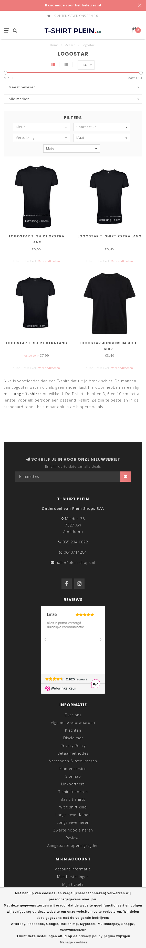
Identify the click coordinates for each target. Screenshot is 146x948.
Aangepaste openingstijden (73, 845)
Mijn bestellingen (73, 876)
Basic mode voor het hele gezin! (73, 5)
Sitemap (73, 776)
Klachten (73, 730)
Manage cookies (73, 942)
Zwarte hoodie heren (73, 830)
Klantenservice (73, 768)
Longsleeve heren (73, 822)
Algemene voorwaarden (73, 722)
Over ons (73, 714)
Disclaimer (73, 737)
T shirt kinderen (73, 791)
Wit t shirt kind (73, 807)
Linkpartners (73, 784)
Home (54, 45)
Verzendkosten (49, 261)
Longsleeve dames (73, 814)
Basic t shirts (73, 799)
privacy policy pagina (97, 936)
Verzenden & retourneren (73, 761)
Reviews (73, 837)
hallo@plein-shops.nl (75, 562)
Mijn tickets (73, 884)
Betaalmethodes (73, 753)
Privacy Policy (73, 745)
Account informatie (73, 869)
